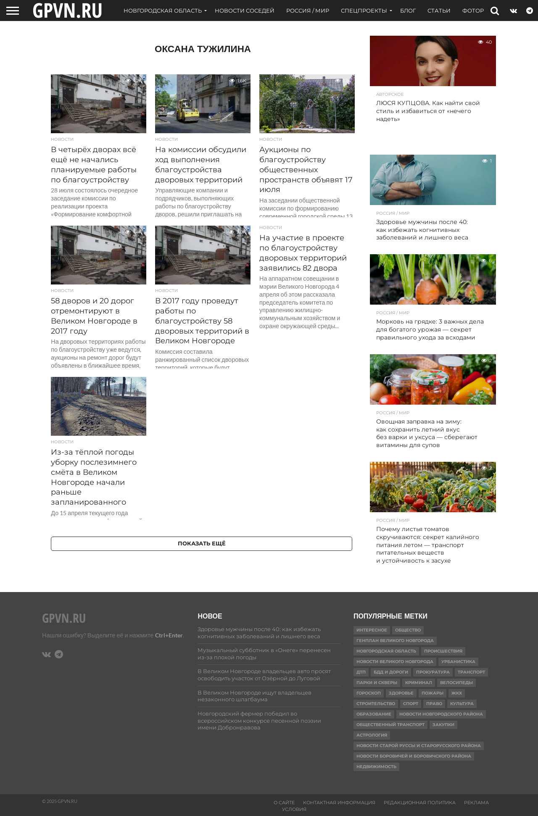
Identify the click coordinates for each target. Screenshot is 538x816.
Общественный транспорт (390, 724)
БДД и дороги (391, 672)
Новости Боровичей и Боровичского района (413, 756)
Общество (408, 630)
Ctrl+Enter (169, 635)
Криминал (418, 682)
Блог (408, 10)
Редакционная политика (420, 802)
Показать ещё (202, 543)
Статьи (439, 10)
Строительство (375, 703)
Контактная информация (339, 802)
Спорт (410, 703)
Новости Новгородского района (441, 714)
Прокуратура (433, 672)
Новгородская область (163, 10)
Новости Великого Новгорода (394, 661)
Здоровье (401, 693)
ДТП (361, 672)
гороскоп (368, 693)
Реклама (476, 802)
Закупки (443, 724)
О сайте (284, 802)
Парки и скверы (376, 682)
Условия (294, 809)
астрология (371, 735)
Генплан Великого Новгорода (395, 640)
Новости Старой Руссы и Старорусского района (418, 745)
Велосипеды (456, 682)
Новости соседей (244, 10)
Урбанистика (458, 661)
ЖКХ (456, 693)
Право (434, 703)
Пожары (432, 693)
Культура (462, 703)
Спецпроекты (364, 10)
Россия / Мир (307, 10)
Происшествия (443, 651)
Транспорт (471, 672)
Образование (373, 714)
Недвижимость (376, 766)
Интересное (371, 630)
